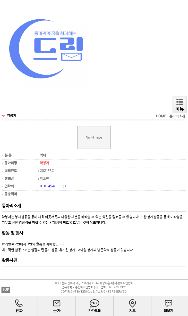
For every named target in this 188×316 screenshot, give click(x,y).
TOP (6, 290)
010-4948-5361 (53, 186)
